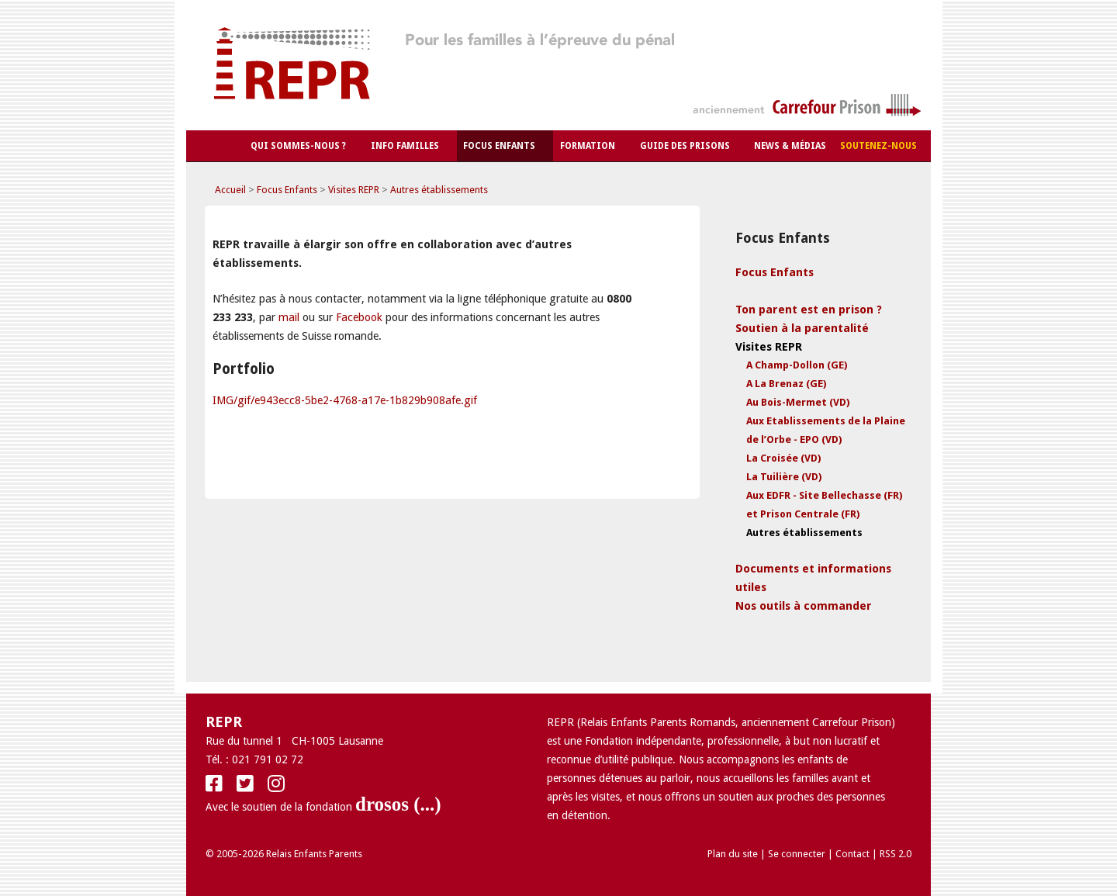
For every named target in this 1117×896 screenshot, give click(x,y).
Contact (852, 854)
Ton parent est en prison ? (808, 309)
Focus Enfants (499, 145)
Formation (587, 145)
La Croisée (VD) (783, 458)
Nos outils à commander (803, 606)
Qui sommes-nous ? (298, 145)
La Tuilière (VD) (783, 477)
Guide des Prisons (685, 145)
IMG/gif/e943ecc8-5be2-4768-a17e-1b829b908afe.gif (345, 400)
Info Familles (405, 145)
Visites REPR (353, 189)
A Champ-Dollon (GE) (796, 365)
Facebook (359, 317)
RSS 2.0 (895, 854)
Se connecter (796, 854)
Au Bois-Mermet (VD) (797, 402)
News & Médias (790, 145)
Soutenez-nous (878, 145)
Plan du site (732, 854)
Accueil (230, 189)
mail (288, 317)
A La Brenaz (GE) (786, 383)
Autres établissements (439, 189)
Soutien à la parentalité (802, 328)
